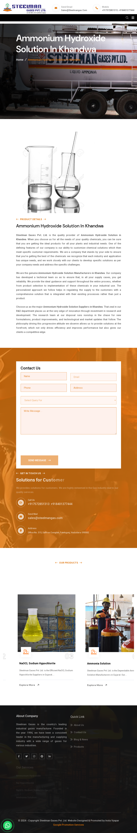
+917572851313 (110, 10)
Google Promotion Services (68, 824)
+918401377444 (126, 10)
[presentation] (43, 445)
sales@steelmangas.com (74, 10)
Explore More (17, 685)
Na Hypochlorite (18, 663)
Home (19, 59)
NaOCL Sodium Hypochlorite (93, 663)
